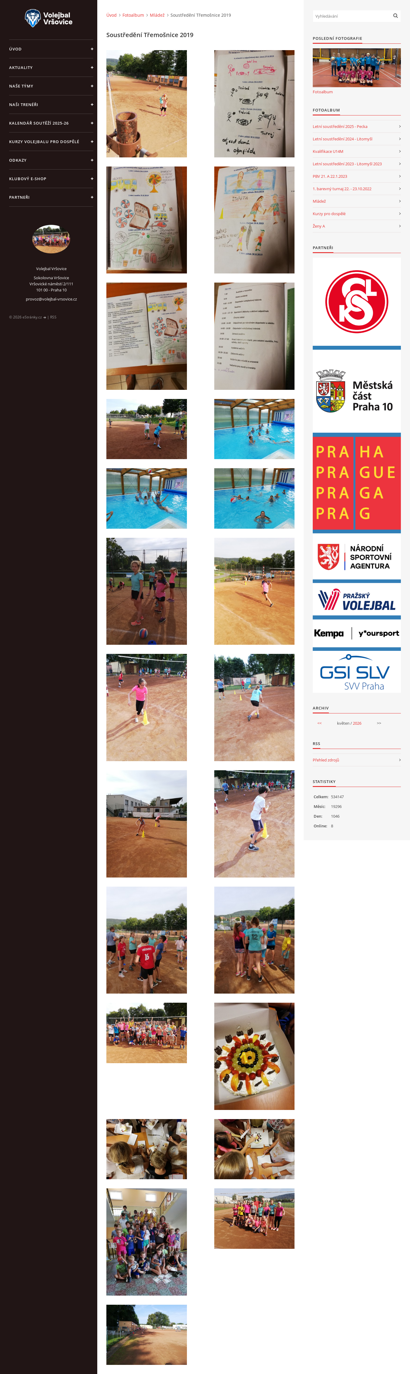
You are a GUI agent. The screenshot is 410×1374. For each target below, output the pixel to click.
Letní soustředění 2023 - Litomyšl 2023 (347, 164)
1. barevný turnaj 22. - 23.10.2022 (342, 188)
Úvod (15, 49)
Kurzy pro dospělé (329, 213)
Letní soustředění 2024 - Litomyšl (342, 139)
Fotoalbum (133, 15)
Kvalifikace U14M (328, 151)
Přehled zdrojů (326, 760)
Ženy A (319, 226)
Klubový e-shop (28, 178)
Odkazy (18, 160)
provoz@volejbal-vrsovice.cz (51, 299)
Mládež (157, 15)
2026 (357, 723)
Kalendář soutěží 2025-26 (39, 123)
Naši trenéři (23, 104)
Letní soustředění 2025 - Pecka (340, 126)
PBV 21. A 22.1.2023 (330, 176)
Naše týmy (21, 86)
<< (319, 723)
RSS (53, 317)
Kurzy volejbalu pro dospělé (44, 141)
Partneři (19, 197)
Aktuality (21, 67)
